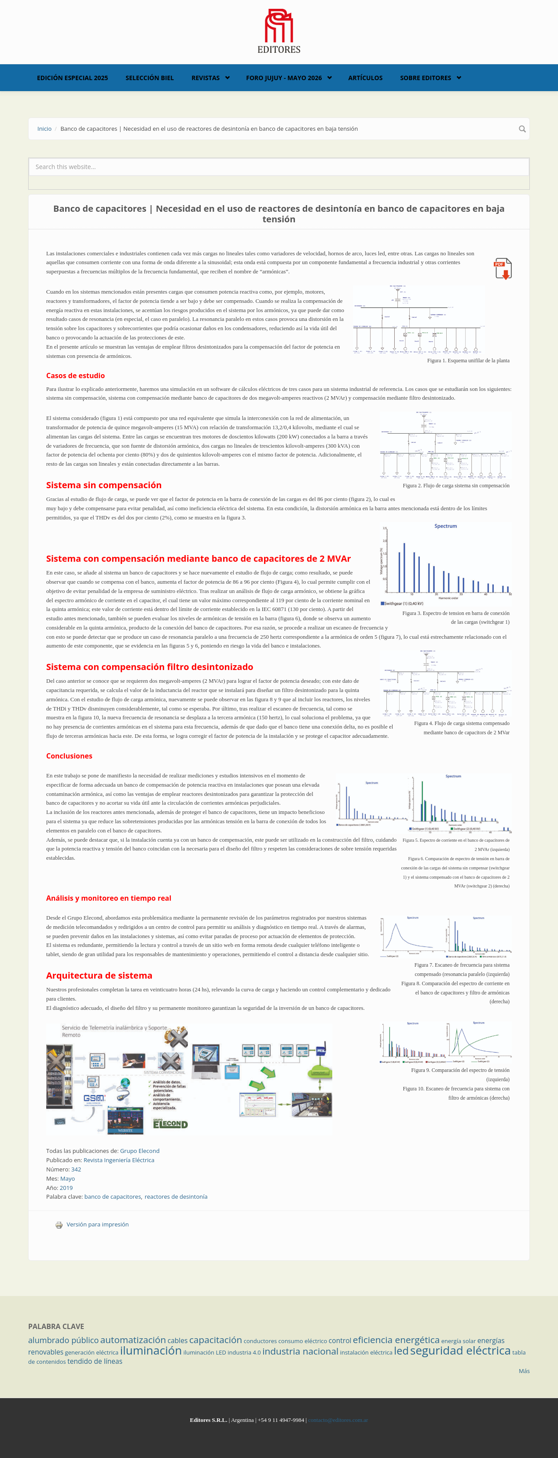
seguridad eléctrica (460, 1350)
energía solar (458, 1341)
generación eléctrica (92, 1352)
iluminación (151, 1350)
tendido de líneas (94, 1361)
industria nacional (300, 1351)
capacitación (215, 1339)
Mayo (67, 1178)
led (401, 1351)
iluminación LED (205, 1352)
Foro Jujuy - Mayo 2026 (284, 78)
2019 (66, 1188)
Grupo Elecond (140, 1151)
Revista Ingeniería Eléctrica (119, 1160)
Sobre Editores (425, 78)
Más (524, 1371)
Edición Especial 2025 (72, 78)
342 (76, 1169)
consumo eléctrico (303, 1341)
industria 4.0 (244, 1352)
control (340, 1340)
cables (178, 1340)
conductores (260, 1341)
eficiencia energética (396, 1339)
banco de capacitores (112, 1196)
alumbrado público (63, 1340)
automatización (133, 1339)
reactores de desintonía (176, 1196)
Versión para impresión (92, 1224)
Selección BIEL (150, 78)
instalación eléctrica (366, 1352)
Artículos (365, 78)
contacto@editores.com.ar (338, 1420)
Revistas (205, 78)
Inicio (44, 129)
